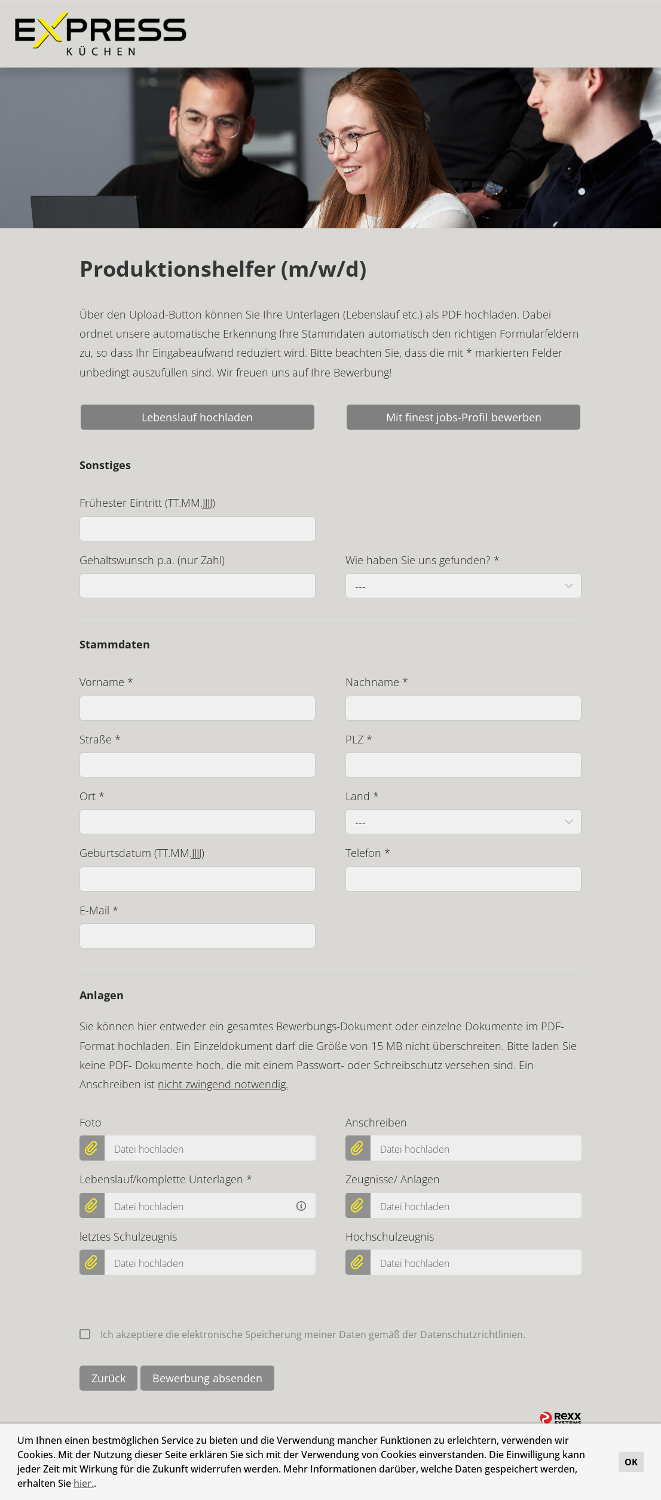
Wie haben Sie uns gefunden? (422, 560)
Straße (100, 739)
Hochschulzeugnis (389, 1236)
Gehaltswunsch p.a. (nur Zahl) (152, 560)
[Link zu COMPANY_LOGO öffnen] (100, 33)
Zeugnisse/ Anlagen (392, 1179)
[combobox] (463, 585)
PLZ (358, 739)
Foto (90, 1122)
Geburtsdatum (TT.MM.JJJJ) (141, 853)
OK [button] (631, 1462)
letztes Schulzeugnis (128, 1236)
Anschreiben (376, 1122)
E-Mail (98, 910)
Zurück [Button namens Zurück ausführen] (108, 1378)
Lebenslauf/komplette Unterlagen (165, 1179)
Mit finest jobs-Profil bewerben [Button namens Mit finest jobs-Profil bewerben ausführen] (463, 417)
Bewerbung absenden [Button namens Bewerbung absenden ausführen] (207, 1378)
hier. (84, 1483)
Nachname (376, 682)
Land (362, 796)
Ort (92, 796)
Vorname (106, 682)
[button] (100, 1485)
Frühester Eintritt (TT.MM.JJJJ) (147, 502)
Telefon (367, 853)
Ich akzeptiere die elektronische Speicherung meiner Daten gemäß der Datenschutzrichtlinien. (302, 1334)
